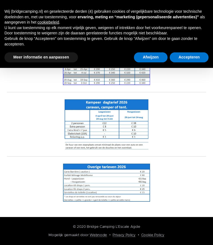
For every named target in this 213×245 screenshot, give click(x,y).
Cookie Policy (152, 235)
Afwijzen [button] (151, 57)
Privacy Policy (124, 235)
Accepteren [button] (189, 57)
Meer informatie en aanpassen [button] (41, 57)
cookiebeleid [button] (48, 22)
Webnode (98, 235)
